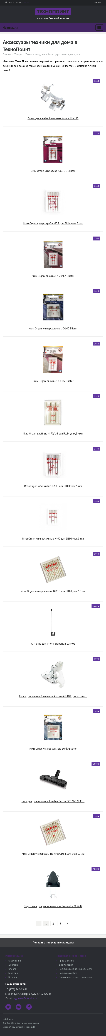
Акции (97, 2)
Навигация (10, 27)
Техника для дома (35, 54)
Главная (7, 54)
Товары (18, 54)
